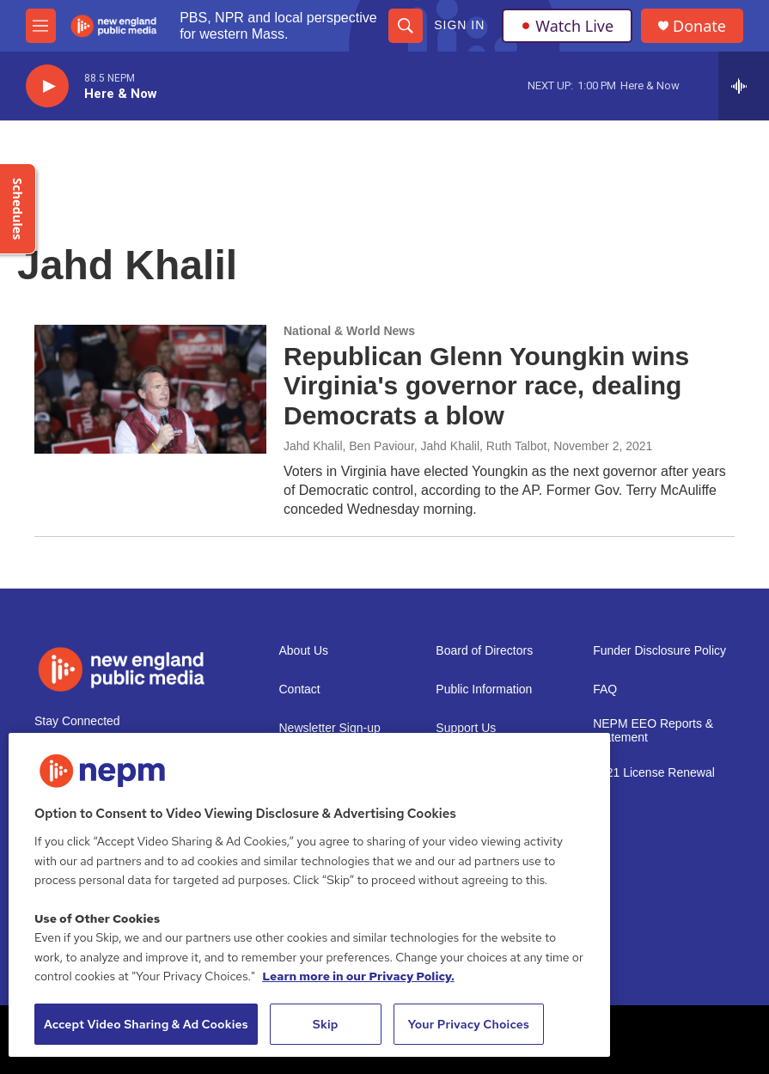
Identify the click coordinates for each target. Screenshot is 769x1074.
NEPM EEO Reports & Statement (653, 730)
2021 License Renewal (654, 772)
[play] (47, 86)
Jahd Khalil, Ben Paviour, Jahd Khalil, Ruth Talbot (415, 446)
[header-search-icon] (405, 26)
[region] (309, 895)
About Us (304, 650)
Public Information (484, 689)
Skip (326, 1024)
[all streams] (743, 86)
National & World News (349, 331)
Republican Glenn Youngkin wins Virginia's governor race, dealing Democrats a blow (486, 386)
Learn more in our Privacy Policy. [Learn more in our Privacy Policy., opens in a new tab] (358, 976)
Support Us (466, 728)
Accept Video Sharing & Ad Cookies (146, 1024)
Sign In (459, 25)
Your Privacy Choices (468, 1024)
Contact (299, 689)
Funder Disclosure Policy (659, 650)
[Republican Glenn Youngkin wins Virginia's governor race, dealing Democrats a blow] (150, 389)
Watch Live (567, 25)
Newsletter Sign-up (330, 728)
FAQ (605, 689)
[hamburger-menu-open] (41, 26)
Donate (699, 26)
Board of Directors (484, 650)
